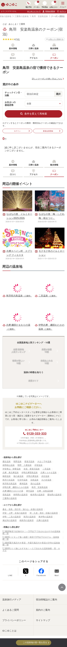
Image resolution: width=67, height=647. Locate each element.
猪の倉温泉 (18, 476)
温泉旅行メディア (11, 599)
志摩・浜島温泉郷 (45, 491)
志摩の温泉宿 (42, 520)
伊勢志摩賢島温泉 (29, 472)
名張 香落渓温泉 (32, 469)
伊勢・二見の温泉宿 (12, 517)
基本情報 (13, 48)
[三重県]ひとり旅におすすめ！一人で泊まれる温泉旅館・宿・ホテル (31, 549)
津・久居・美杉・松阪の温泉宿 (44, 513)
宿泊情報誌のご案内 (46, 599)
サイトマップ (43, 620)
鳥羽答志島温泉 (10, 483)
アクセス (34, 58)
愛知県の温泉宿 (54, 494)
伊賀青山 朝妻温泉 (12, 469)
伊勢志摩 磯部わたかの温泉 (16, 487)
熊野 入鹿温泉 (24, 465)
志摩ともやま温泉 (48, 472)
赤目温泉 (45, 476)
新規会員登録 (48, 11)
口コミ (13, 58)
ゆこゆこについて (34, 11)
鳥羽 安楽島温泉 (40, 16)
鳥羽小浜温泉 (9, 480)
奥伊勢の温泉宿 (45, 517)
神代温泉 (30, 491)
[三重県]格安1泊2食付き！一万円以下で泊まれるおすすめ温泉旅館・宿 (31, 532)
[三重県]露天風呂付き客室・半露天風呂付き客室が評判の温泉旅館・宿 (31, 544)
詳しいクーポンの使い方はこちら (47, 79)
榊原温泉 (7, 476)
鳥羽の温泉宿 (30, 517)
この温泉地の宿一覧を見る (33, 642)
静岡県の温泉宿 (20, 494)
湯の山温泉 (35, 483)
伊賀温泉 (38, 465)
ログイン (22, 131)
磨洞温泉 (23, 483)
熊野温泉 (17, 461)
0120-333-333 (36, 433)
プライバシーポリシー (14, 620)
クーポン (54, 58)
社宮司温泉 (22, 480)
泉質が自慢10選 (47, 350)
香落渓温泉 (29, 461)
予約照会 (44, 4)
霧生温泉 (7, 461)
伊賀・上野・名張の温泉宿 (15, 513)
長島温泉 (7, 494)
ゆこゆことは (9, 630)
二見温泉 (46, 469)
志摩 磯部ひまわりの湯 (13, 491)
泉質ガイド (33, 381)
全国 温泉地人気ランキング (18, 350)
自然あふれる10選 (47, 362)
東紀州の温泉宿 (10, 520)
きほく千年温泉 (44, 461)
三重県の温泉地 (21, 16)
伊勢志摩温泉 (32, 476)
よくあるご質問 (10, 610)
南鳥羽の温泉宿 (26, 520)
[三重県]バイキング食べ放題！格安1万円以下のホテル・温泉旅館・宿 (31, 538)
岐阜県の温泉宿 (37, 494)
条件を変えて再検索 (33, 113)
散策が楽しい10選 (18, 362)
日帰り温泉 (34, 48)
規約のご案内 (43, 610)
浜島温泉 (34, 480)
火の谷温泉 (46, 480)
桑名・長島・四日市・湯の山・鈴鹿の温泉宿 (23, 509)
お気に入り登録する (54, 39)
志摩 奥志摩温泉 (11, 472)
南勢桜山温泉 (9, 465)
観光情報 (54, 48)
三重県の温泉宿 (10, 498)
